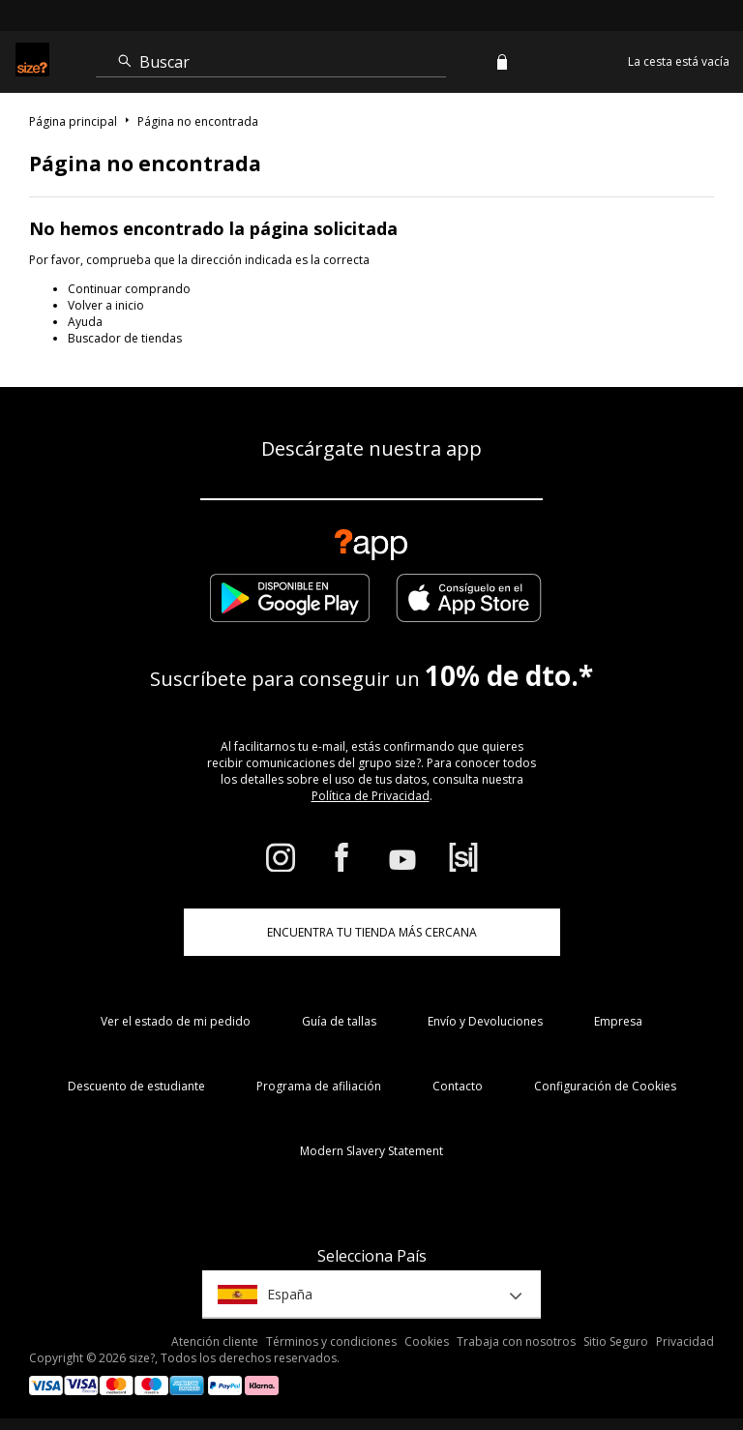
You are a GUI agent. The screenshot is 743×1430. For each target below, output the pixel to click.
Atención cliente (214, 1341)
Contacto (457, 1086)
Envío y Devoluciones (485, 1021)
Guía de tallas (339, 1021)
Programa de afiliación (318, 1086)
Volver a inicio (106, 305)
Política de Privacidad (371, 796)
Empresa (618, 1021)
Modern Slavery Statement (371, 1151)
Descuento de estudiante (136, 1086)
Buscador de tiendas (125, 338)
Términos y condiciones (331, 1341)
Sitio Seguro (615, 1341)
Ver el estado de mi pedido (176, 1021)
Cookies (426, 1341)
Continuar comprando (129, 289)
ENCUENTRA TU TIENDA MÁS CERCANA (372, 932)
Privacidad (685, 1341)
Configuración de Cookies (605, 1086)
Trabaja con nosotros (516, 1341)
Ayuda (85, 321)
